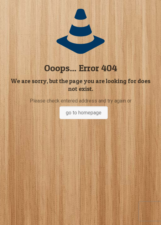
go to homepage (83, 113)
